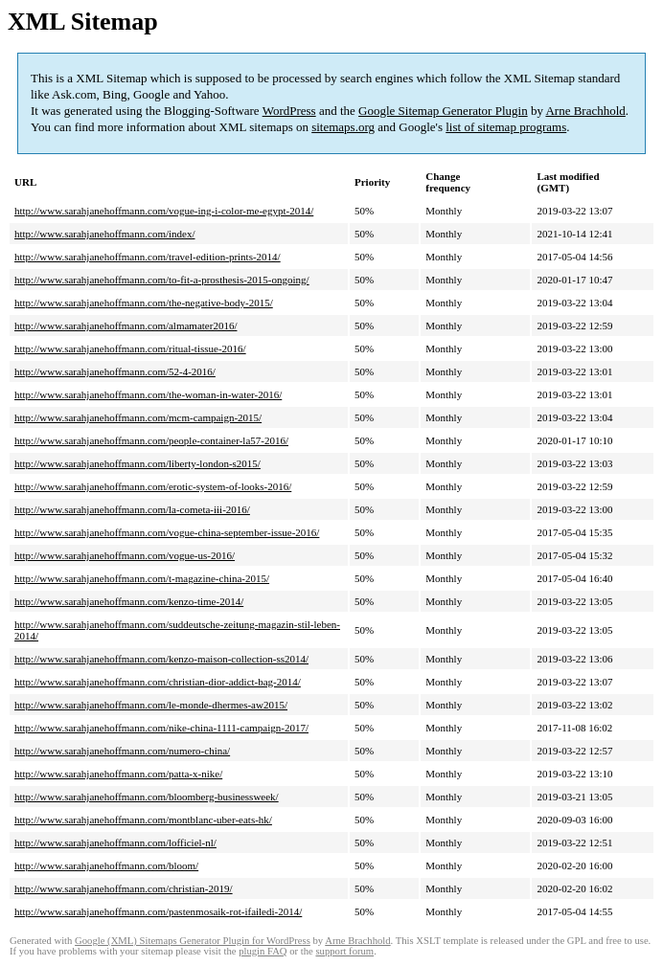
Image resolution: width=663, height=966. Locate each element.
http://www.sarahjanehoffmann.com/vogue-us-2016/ (124, 555)
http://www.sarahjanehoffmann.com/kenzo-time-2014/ (128, 601)
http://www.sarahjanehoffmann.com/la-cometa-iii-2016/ (132, 509)
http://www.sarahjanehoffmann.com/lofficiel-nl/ (115, 842)
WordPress (289, 110)
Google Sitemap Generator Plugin (443, 110)
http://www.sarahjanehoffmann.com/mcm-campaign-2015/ (138, 417)
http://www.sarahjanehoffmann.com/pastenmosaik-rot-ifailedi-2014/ (158, 911)
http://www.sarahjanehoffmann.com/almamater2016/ (125, 325)
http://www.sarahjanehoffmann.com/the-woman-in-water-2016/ (148, 394)
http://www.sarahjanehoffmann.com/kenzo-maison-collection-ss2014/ (161, 658)
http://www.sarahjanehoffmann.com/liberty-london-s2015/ (137, 463)
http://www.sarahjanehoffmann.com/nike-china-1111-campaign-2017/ (161, 727)
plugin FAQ (262, 951)
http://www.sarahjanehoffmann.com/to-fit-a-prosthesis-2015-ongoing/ (161, 279)
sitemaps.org (343, 127)
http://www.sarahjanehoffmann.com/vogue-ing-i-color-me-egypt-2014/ (163, 210)
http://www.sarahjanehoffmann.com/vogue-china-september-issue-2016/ (166, 532)
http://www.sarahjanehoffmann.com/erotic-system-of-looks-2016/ (152, 486)
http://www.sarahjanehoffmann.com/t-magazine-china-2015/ (141, 578)
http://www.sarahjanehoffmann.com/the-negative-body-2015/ (143, 302)
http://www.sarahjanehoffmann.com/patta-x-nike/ (118, 773)
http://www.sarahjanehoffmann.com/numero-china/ (122, 750)
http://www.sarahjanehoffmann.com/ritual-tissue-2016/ (130, 348)
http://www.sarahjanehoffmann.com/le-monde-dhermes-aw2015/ (150, 704)
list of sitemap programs (506, 127)
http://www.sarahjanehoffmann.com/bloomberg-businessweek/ (146, 796)
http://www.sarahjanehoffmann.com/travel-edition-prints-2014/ (147, 256)
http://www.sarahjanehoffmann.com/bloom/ (106, 865)
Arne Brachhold (585, 110)
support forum (344, 951)
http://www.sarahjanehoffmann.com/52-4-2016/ (115, 371)
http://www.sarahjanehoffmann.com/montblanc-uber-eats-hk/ (143, 819)
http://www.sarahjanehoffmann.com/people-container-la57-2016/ (151, 440)
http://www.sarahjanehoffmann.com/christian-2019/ (123, 888)
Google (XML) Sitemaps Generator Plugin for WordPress (192, 940)
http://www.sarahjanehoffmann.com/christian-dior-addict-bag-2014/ (157, 681)
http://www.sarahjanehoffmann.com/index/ (104, 233)
